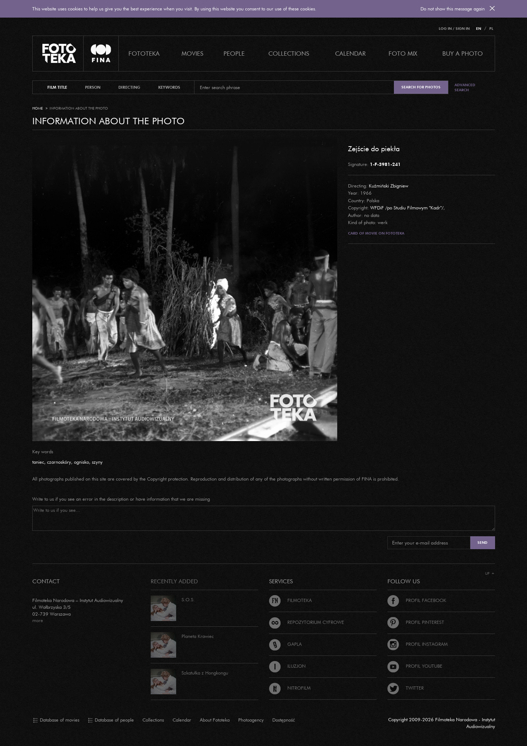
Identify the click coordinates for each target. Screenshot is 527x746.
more (37, 620)
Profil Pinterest (415, 622)
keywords (169, 87)
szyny (97, 462)
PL (491, 28)
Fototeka (144, 53)
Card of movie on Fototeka (376, 233)
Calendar (182, 720)
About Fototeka (215, 720)
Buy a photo (462, 53)
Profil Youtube (414, 666)
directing (129, 87)
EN (478, 28)
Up (489, 573)
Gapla (285, 644)
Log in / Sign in (454, 28)
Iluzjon (287, 666)
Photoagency (251, 720)
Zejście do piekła (374, 148)
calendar (350, 53)
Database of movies (56, 720)
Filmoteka (290, 600)
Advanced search (465, 87)
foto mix (403, 53)
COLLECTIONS (288, 53)
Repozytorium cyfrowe (306, 622)
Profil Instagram (417, 644)
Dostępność (283, 720)
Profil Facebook (416, 600)
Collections (153, 720)
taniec (38, 462)
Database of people (111, 720)
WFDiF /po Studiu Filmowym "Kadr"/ (406, 207)
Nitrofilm (290, 688)
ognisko (81, 462)
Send (482, 542)
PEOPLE (234, 53)
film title (57, 87)
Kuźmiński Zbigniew (388, 186)
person (92, 87)
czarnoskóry (59, 462)
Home (37, 108)
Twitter (405, 688)
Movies (192, 53)
